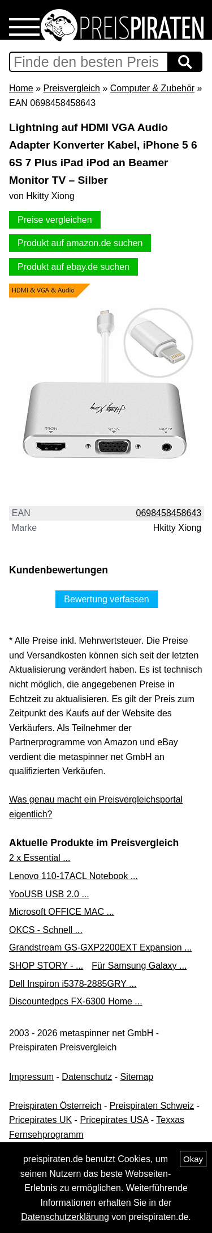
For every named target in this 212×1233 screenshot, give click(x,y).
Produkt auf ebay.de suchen (73, 267)
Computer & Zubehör (152, 88)
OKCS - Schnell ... (46, 930)
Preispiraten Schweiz (152, 1105)
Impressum (31, 1077)
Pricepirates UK (40, 1120)
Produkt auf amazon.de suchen (80, 243)
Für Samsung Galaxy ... (139, 965)
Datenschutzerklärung (65, 1217)
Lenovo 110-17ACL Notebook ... (73, 876)
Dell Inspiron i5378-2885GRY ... (72, 984)
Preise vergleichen (55, 220)
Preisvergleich (71, 88)
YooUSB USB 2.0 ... (49, 894)
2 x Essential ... (40, 858)
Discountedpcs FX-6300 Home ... (75, 1001)
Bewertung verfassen (106, 599)
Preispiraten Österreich (55, 1105)
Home (21, 88)
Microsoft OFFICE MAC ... (61, 912)
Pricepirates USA (114, 1120)
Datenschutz (87, 1077)
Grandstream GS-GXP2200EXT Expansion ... (100, 947)
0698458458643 (169, 513)
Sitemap (137, 1077)
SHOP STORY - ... (46, 965)
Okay (193, 1159)
